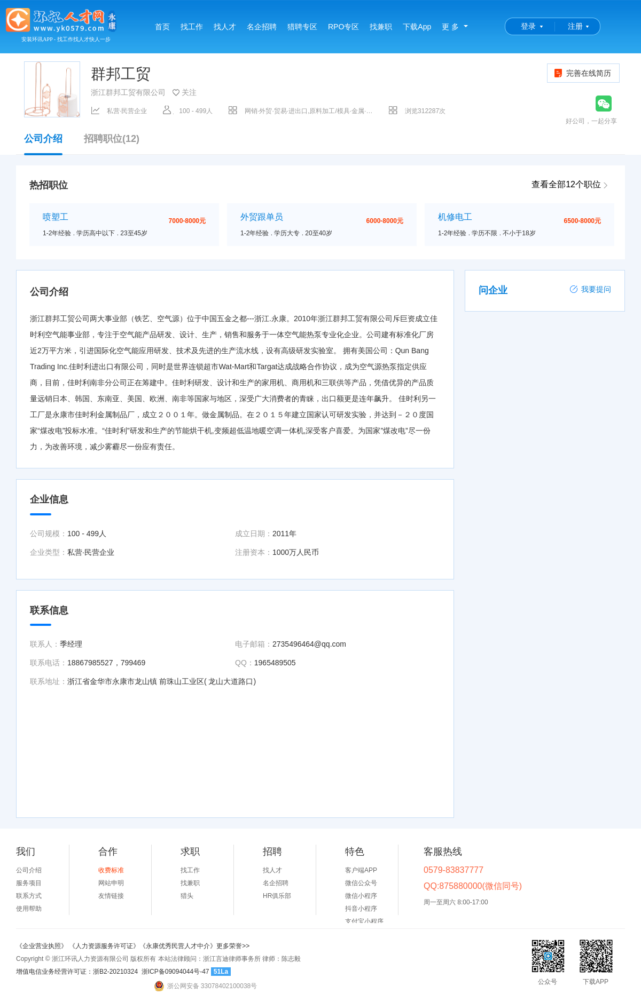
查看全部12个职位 (566, 184)
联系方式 (29, 896)
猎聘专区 (302, 26)
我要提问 (590, 289)
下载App (417, 26)
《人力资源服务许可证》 (104, 946)
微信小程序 (361, 896)
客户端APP (361, 870)
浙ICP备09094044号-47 (175, 971)
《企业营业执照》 (42, 946)
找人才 (225, 26)
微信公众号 (361, 883)
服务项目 (29, 883)
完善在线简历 (582, 73)
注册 (575, 26)
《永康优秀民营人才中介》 (177, 946)
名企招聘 (262, 26)
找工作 (192, 26)
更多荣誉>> (232, 946)
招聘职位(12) (111, 139)
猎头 (187, 896)
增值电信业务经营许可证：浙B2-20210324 (77, 971)
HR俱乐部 (277, 896)
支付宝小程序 (364, 921)
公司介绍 (43, 144)
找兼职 (381, 26)
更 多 (450, 26)
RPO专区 (343, 26)
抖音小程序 (361, 908)
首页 (162, 26)
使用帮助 (29, 908)
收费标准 (111, 870)
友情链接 (111, 896)
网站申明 (111, 883)
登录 (528, 26)
